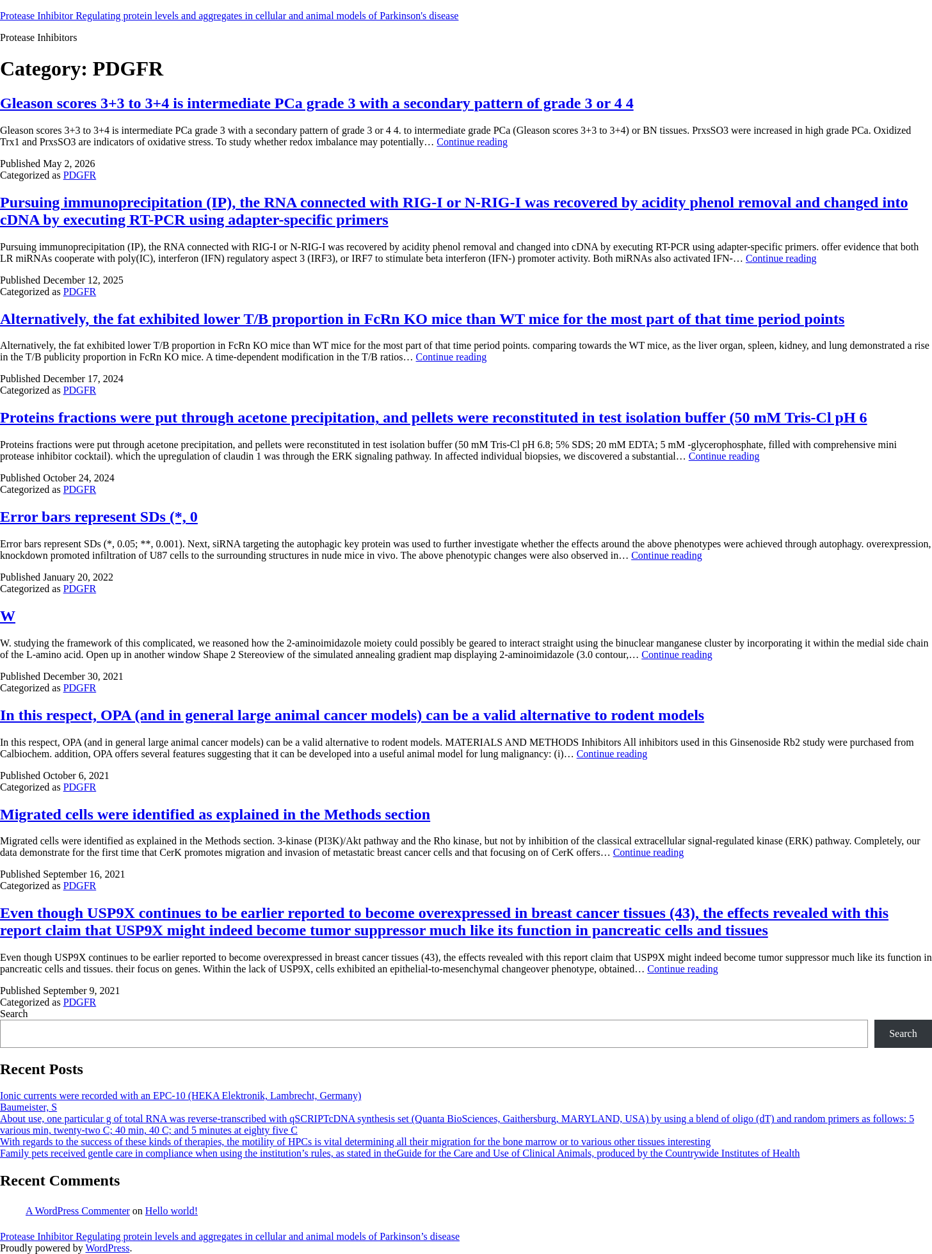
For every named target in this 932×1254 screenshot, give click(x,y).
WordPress (107, 1247)
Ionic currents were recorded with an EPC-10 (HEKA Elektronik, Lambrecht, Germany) (180, 1095)
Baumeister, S (28, 1107)
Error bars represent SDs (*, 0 (99, 516)
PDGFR (80, 175)
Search (14, 1013)
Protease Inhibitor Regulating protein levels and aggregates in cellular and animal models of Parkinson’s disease (230, 1236)
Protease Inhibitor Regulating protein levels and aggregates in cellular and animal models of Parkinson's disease (229, 15)
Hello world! (171, 1210)
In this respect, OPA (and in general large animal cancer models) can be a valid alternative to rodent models (352, 715)
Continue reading (472, 141)
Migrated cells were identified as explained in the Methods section (215, 814)
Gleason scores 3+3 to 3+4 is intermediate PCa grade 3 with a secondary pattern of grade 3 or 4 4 (317, 103)
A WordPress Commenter (78, 1210)
